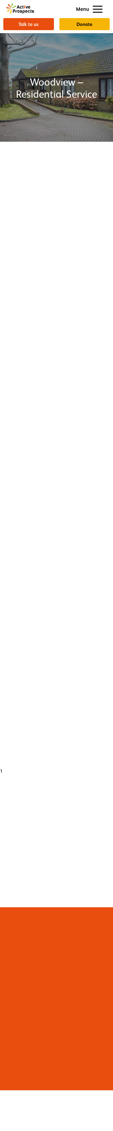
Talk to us (28, 24)
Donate (84, 24)
